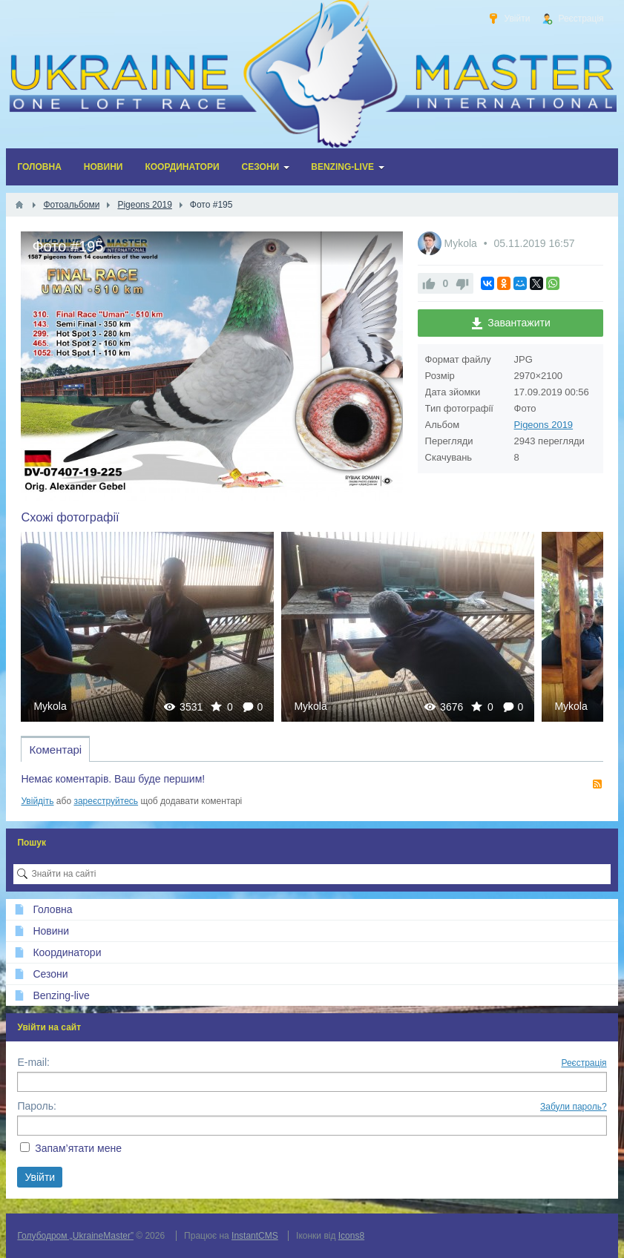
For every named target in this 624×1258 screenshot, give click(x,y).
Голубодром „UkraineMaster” (75, 1236)
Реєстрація (583, 1063)
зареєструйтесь (105, 801)
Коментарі (55, 749)
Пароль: (36, 1106)
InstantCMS (254, 1236)
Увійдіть (37, 801)
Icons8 (351, 1236)
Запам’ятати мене (78, 1148)
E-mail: (33, 1062)
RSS (597, 784)
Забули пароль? (573, 1106)
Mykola (461, 243)
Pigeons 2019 (544, 424)
